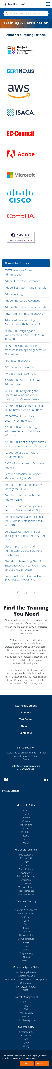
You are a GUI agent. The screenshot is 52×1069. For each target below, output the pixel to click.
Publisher (26, 832)
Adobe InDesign (14, 294)
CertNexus (26, 917)
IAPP (26, 1039)
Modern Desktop (26, 890)
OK (26, 1063)
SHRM (26, 990)
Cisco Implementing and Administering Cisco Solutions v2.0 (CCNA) (23, 551)
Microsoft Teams (26, 887)
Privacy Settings (10, 790)
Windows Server (26, 894)
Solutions (26, 712)
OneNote (26, 817)
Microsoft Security (26, 876)
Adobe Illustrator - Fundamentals (25, 287)
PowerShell (26, 872)
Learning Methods (26, 705)
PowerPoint (26, 824)
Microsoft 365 (26, 854)
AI (26, 906)
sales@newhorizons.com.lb (26, 765)
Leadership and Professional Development (26, 979)
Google (26, 942)
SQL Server (26, 883)
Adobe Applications (26, 972)
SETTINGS (42, 1063)
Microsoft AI (26, 858)
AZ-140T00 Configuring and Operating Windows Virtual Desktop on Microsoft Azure (22, 395)
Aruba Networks (26, 913)
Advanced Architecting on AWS (24, 314)
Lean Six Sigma (26, 1012)
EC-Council (26, 1035)
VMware (26, 960)
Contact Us (26, 732)
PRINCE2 (26, 1016)
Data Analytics (26, 935)
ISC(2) (26, 1046)
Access (26, 810)
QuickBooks (26, 983)
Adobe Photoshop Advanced (22, 300)
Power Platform (26, 869)
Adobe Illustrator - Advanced (22, 281)
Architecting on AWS (17, 360)
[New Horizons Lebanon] (6, 4)
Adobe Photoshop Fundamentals (25, 307)
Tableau (26, 956)
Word (26, 842)
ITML (26, 1009)
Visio (26, 839)
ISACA (26, 1042)
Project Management (26, 1020)
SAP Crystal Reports (26, 986)
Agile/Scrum (26, 1002)
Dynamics (26, 865)
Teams (26, 835)
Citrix (26, 924)
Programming (26, 953)
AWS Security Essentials (19, 367)
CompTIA (26, 931)
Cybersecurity (26, 1031)
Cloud (26, 927)
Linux (26, 946)
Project (26, 828)
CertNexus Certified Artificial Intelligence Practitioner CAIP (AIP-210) (26, 536)
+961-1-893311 (27, 769)
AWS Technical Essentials (20, 373)
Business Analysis (26, 975)
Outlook (26, 821)
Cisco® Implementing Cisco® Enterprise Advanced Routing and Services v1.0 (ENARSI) (26, 565)
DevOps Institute (26, 938)
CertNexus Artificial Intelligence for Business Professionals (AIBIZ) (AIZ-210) (25, 521)
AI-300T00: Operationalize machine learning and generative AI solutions (25, 350)
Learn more (31, 1058)
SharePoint (26, 879)
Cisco (26, 920)
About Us (26, 726)
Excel (26, 814)
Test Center (26, 719)
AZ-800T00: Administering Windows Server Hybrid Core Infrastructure (22, 431)
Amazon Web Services (26, 909)
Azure (26, 861)
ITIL (26, 1005)
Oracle (26, 949)
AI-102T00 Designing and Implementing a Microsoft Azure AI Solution (25, 335)
